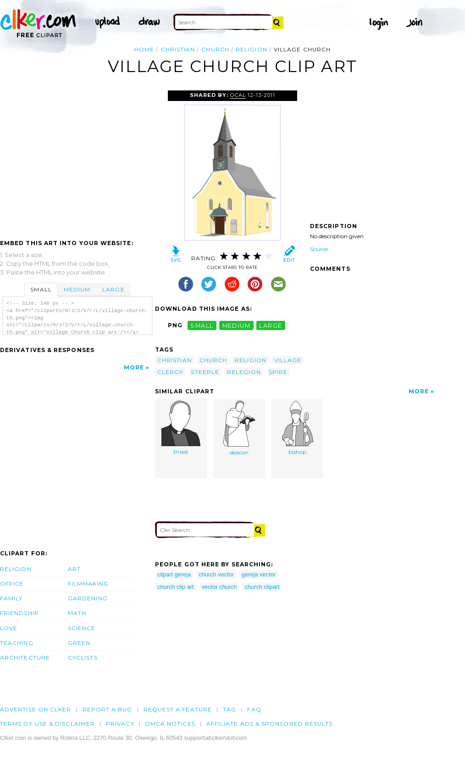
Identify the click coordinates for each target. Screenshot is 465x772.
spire (278, 372)
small (201, 325)
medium (236, 325)
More (134, 367)
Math (77, 613)
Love (8, 628)
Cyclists (83, 657)
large (270, 325)
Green (79, 642)
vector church (219, 586)
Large (113, 289)
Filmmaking (88, 583)
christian (178, 49)
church (215, 49)
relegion (244, 372)
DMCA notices (170, 723)
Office (11, 583)
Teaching (16, 642)
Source (319, 249)
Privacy (120, 723)
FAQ (254, 709)
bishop (297, 428)
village (288, 360)
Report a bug (108, 709)
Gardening (88, 598)
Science (82, 628)
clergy (170, 372)
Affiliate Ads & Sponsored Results (269, 723)
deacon (239, 428)
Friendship (19, 613)
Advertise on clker (35, 709)
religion (251, 49)
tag (229, 709)
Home (144, 49)
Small (40, 289)
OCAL (238, 95)
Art (74, 568)
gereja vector (259, 574)
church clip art (175, 586)
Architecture (25, 657)
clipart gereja (174, 574)
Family (11, 598)
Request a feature (178, 709)
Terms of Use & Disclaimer (47, 723)
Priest (180, 428)
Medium (77, 289)
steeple (205, 372)
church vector (216, 574)
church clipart (261, 586)
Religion (16, 568)
